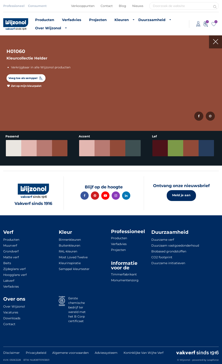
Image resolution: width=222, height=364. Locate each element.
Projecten (98, 20)
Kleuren (121, 20)
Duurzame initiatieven (168, 263)
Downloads (11, 318)
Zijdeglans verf (14, 269)
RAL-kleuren (68, 251)
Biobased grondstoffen (168, 251)
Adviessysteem (106, 353)
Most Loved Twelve (73, 257)
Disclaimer (11, 353)
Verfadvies (71, 20)
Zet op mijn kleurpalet (26, 85)
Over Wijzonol (48, 28)
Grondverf (11, 251)
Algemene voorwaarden (70, 353)
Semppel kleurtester (74, 269)
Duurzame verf (162, 240)
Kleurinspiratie (70, 263)
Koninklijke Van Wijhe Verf (143, 353)
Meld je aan (181, 195)
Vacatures (10, 312)
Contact (107, 6)
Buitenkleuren (69, 245)
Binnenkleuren (70, 240)
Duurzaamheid (151, 20)
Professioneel (13, 6)
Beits (7, 263)
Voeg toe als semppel (23, 78)
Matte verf (11, 257)
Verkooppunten (83, 6)
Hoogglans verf (15, 275)
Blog (122, 6)
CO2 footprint (161, 257)
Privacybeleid (36, 353)
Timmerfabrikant (124, 274)
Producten (44, 20)
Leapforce (213, 359)
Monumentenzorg (125, 280)
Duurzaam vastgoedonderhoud (175, 245)
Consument (37, 6)
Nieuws (137, 6)
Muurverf (10, 245)
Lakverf (8, 281)
